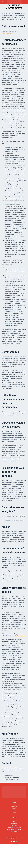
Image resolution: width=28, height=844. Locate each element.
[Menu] (2, 2)
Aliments (14, 808)
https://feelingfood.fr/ (8, 33)
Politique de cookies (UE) (14, 829)
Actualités (14, 806)
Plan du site (14, 825)
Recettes (14, 812)
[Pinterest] (16, 841)
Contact (14, 821)
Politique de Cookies (20, 636)
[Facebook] (9, 841)
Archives (14, 810)
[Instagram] (14, 841)
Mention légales (14, 831)
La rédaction (14, 823)
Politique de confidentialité (14, 827)
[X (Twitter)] (11, 841)
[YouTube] (18, 841)
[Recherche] (25, 1)
